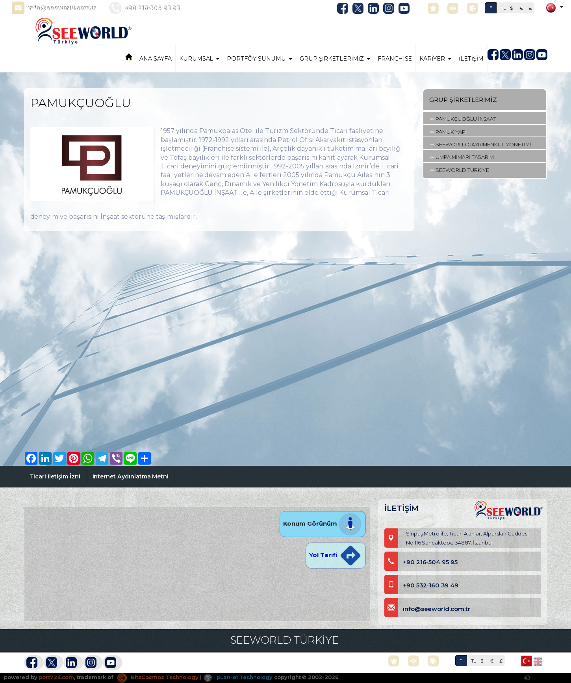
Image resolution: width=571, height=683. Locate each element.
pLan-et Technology (238, 677)
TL (503, 8)
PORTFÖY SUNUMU (259, 58)
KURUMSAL (199, 58)
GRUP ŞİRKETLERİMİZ (335, 58)
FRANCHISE (395, 58)
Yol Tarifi (335, 555)
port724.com (56, 677)
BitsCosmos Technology (157, 677)
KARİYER (435, 58)
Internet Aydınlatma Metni (131, 476)
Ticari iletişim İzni (55, 476)
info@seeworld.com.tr (62, 7)
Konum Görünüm (322, 523)
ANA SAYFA (155, 58)
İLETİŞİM (471, 58)
